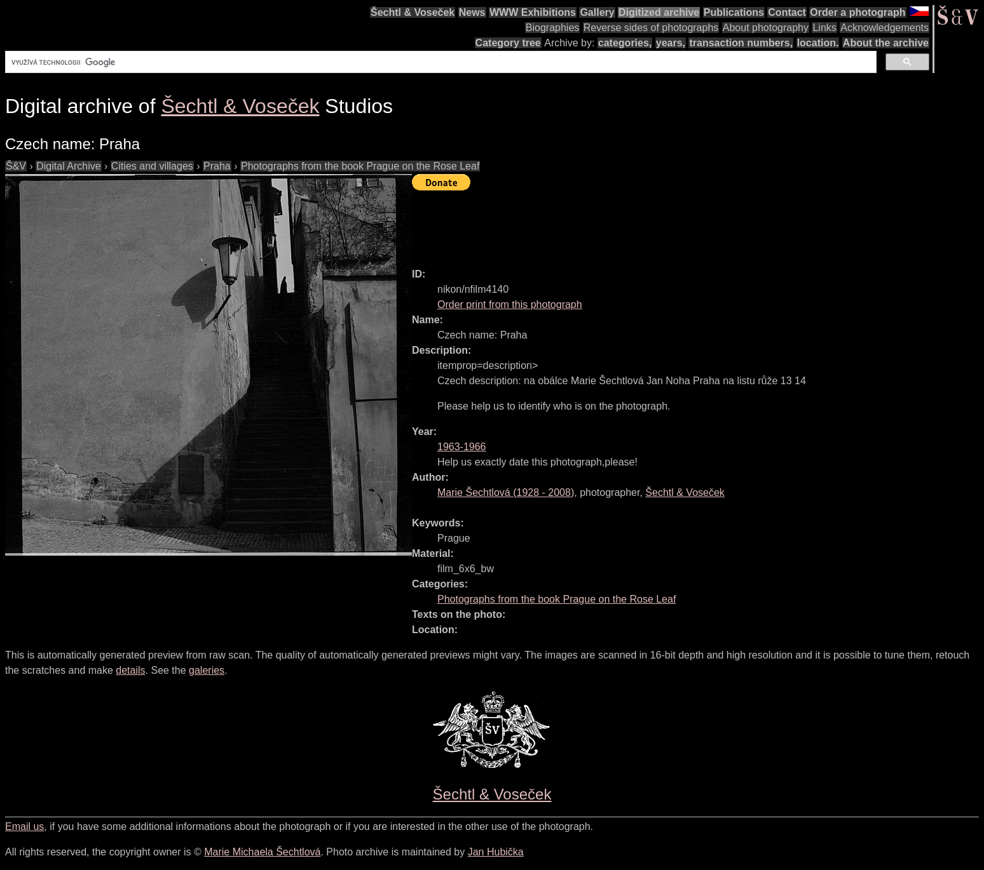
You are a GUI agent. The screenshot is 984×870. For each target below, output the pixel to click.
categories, (625, 42)
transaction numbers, (741, 42)
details (130, 670)
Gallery (597, 12)
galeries (206, 670)
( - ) (505, 492)
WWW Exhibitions (532, 12)
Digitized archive (658, 12)
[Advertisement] (643, 223)
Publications (734, 12)
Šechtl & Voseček (412, 12)
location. (818, 42)
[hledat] (439, 62)
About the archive (886, 42)
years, (670, 42)
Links (824, 27)
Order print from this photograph (509, 304)
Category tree (508, 42)
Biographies (553, 27)
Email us (24, 826)
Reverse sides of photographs (651, 27)
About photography (766, 27)
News (472, 12)
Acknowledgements (884, 27)
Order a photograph (857, 12)
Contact (787, 12)
